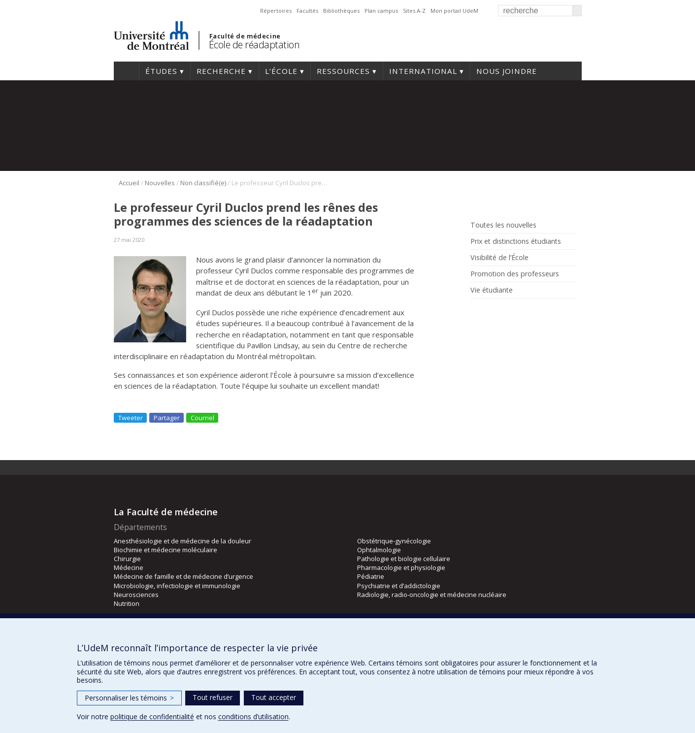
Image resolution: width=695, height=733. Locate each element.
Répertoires (276, 10)
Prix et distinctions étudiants (515, 241)
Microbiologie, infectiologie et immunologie (177, 585)
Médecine (128, 567)
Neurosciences (136, 594)
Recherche (221, 71)
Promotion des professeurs (514, 274)
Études (161, 71)
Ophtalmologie (379, 549)
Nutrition (126, 603)
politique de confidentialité (152, 716)
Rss (476, 312)
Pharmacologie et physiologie (401, 567)
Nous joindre (506, 71)
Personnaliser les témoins (129, 697)
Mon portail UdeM (454, 10)
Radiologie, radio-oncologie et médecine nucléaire (431, 594)
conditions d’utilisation (253, 716)
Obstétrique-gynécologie (394, 540)
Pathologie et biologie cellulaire (403, 558)
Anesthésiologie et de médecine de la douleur (182, 540)
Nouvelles (160, 182)
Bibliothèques (341, 10)
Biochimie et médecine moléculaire (165, 549)
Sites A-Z (414, 10)
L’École (281, 71)
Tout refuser (212, 697)
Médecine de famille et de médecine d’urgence (183, 576)
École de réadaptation (254, 44)
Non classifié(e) (203, 182)
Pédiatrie (370, 576)
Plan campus (381, 10)
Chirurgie (127, 558)
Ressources (343, 71)
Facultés (307, 10)
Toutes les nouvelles (503, 225)
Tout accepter (273, 697)
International (423, 71)
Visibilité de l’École (499, 258)
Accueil (126, 71)
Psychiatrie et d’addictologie (398, 585)
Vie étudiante (491, 290)
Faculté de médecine (245, 36)
